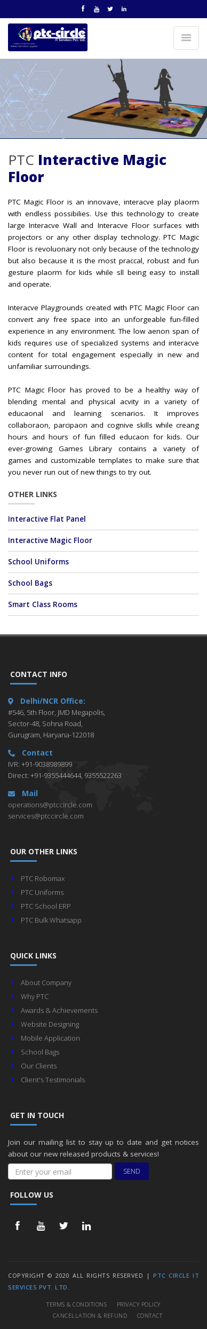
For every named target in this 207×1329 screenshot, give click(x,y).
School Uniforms (38, 562)
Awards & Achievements (59, 1010)
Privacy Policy (139, 1304)
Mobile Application (50, 1038)
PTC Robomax (43, 878)
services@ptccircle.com (46, 816)
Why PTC (35, 996)
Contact (150, 1315)
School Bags (30, 583)
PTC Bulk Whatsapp (51, 920)
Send (131, 1171)
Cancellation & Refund (90, 1315)
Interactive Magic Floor (50, 540)
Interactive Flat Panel (47, 519)
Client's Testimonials (53, 1079)
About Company (46, 982)
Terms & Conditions (76, 1304)
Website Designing (50, 1024)
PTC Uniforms (42, 892)
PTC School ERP (46, 906)
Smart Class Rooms (42, 604)
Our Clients (39, 1066)
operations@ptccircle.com (50, 804)
